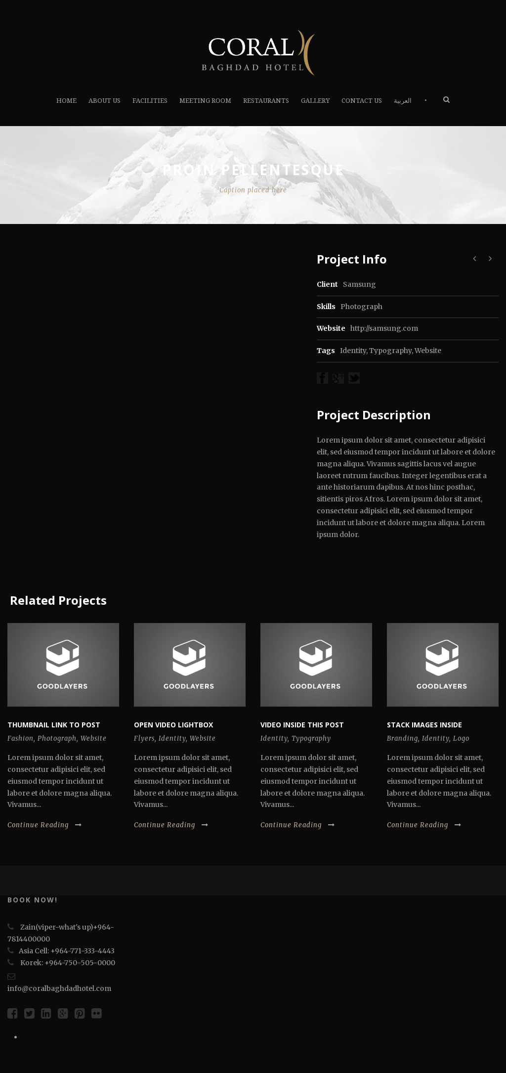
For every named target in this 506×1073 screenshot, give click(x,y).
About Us (104, 100)
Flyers (144, 738)
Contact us (361, 100)
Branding (402, 738)
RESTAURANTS (266, 100)
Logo (461, 738)
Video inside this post (302, 724)
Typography (390, 350)
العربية (403, 100)
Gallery (315, 100)
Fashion (20, 738)
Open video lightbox (173, 724)
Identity (353, 350)
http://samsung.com (384, 328)
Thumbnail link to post (53, 724)
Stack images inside (424, 724)
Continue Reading (44, 825)
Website (428, 350)
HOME (66, 100)
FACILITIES (150, 100)
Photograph (57, 738)
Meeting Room (205, 100)
